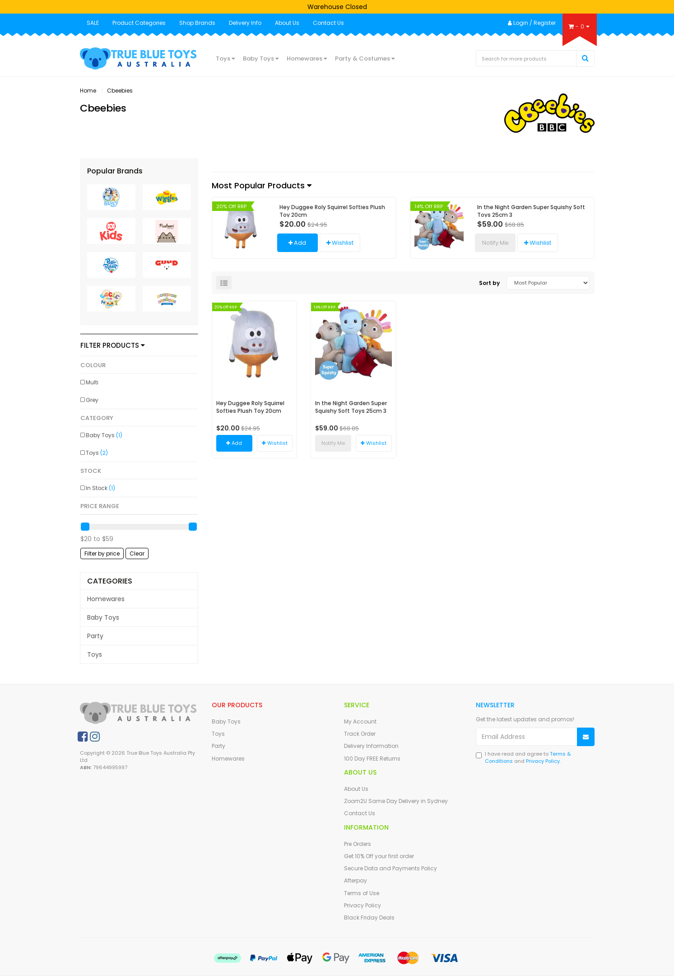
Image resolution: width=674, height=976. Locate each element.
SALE (93, 23)
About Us (287, 23)
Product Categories (139, 23)
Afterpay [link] (355, 880)
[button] (340, 242)
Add (297, 242)
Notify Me (495, 242)
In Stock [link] (100, 488)
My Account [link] (360, 721)
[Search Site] (585, 58)
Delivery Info (245, 23)
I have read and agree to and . (523, 758)
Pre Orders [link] (357, 844)
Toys (225, 58)
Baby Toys (261, 58)
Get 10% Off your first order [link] (379, 856)
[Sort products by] (548, 283)
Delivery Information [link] (371, 746)
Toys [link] (97, 453)
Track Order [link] (360, 734)
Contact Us (328, 23)
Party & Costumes (365, 58)
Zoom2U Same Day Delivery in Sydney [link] (396, 801)
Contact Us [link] (359, 813)
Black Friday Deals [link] (369, 917)
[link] (83, 736)
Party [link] (95, 635)
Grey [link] (92, 400)
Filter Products (112, 346)
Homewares (307, 58)
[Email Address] (526, 737)
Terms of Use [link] (361, 893)
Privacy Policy (543, 761)
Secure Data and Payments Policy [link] (390, 868)
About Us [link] (356, 789)
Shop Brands (197, 23)
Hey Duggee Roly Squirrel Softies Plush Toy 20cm (332, 211)
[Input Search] (526, 58)
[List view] (224, 283)
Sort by (489, 283)
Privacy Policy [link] (362, 905)
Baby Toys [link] (104, 435)
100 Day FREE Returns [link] (372, 758)
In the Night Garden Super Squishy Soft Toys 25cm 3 (531, 211)
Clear (137, 553)
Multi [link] (92, 382)
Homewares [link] (106, 598)
